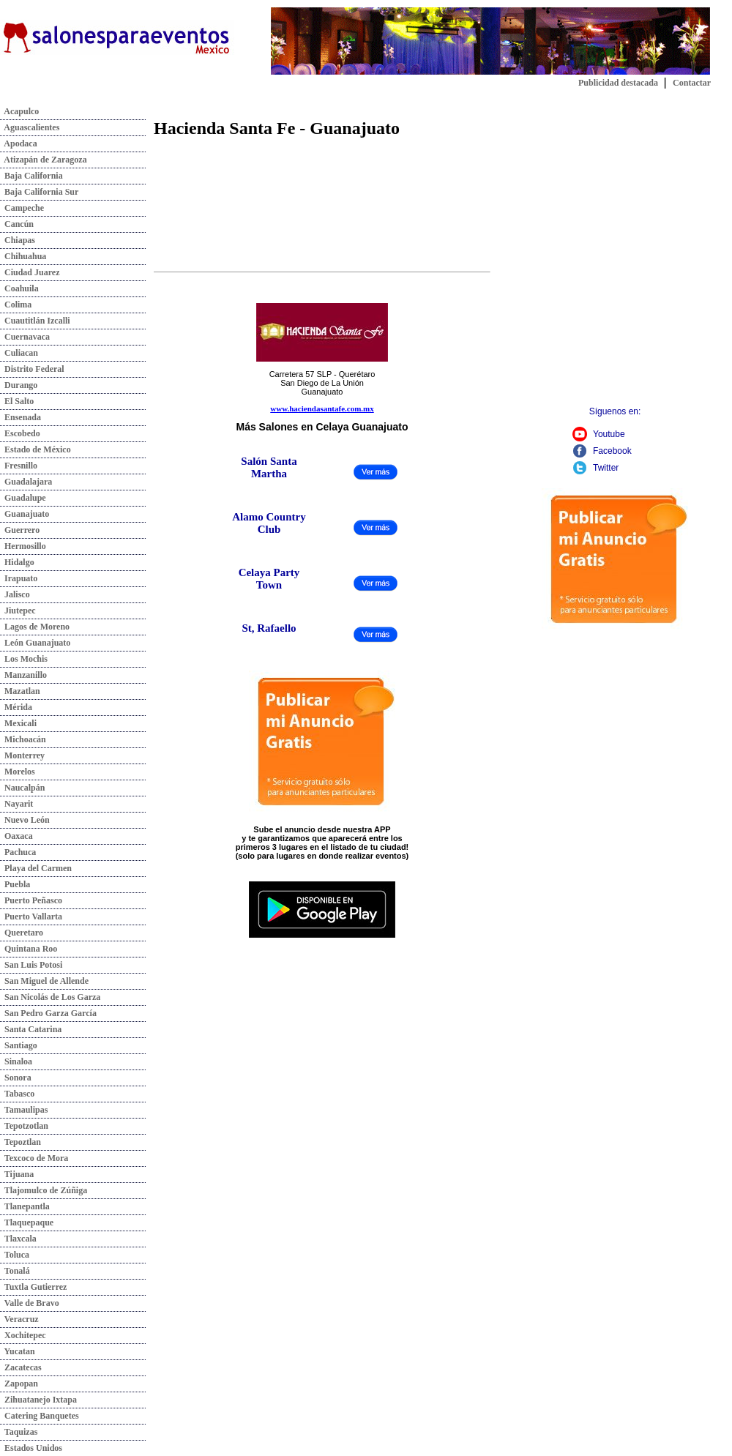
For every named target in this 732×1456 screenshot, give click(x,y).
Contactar (692, 83)
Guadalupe (23, 498)
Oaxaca (16, 836)
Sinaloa (16, 1061)
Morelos (17, 771)
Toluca (14, 1255)
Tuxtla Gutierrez (33, 1287)
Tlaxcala (18, 1238)
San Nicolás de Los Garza (50, 997)
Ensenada (20, 417)
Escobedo (20, 433)
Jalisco (15, 594)
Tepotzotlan (24, 1126)
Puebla (15, 884)
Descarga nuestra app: (322, 874)
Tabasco (17, 1094)
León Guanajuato (35, 643)
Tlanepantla (25, 1206)
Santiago (18, 1045)
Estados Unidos (31, 1448)
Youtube (609, 434)
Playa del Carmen (36, 868)
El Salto (17, 401)
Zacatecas (21, 1367)
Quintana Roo (28, 949)
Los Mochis (24, 659)
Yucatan (17, 1351)
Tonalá (15, 1271)
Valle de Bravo (29, 1303)
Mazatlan (20, 691)
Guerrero (20, 530)
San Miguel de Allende (44, 981)
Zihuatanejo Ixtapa (38, 1400)
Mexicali (18, 723)
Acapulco (19, 111)
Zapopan (19, 1383)
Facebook (612, 451)
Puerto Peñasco (31, 900)
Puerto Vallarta (31, 916)
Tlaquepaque (26, 1222)
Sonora (15, 1077)
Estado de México (35, 449)
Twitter (606, 468)
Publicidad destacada (618, 83)
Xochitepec (23, 1335)
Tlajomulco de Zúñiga (43, 1190)
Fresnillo (18, 465)
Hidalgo (17, 562)
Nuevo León (25, 820)
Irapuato (18, 578)
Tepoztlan (20, 1142)
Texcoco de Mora (34, 1158)
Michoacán (23, 739)
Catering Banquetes (39, 1416)
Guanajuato (24, 514)
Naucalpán (22, 788)
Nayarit (16, 804)
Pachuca (18, 852)
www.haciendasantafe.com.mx (321, 408)
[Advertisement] (154, 260)
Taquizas (18, 1432)
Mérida (16, 707)
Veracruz (19, 1319)
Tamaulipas (24, 1110)
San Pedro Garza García (48, 1013)
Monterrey (22, 755)
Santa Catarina (30, 1029)
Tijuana (17, 1174)
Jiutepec (18, 610)
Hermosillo (23, 546)
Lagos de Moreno (35, 626)
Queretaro (21, 932)
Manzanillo (23, 675)
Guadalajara (26, 482)
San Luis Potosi (31, 965)
